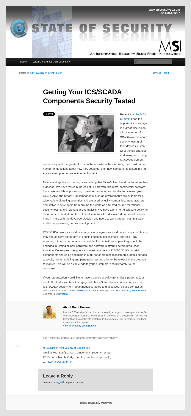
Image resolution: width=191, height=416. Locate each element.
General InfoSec (76, 290)
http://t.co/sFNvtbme (59, 361)
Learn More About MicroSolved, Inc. (52, 61)
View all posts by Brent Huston (81, 325)
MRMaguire (49, 348)
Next (168, 73)
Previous (155, 73)
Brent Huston (55, 73)
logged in (60, 382)
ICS (113, 290)
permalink (62, 294)
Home (23, 61)
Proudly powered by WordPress (95, 403)
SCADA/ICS (92, 290)
